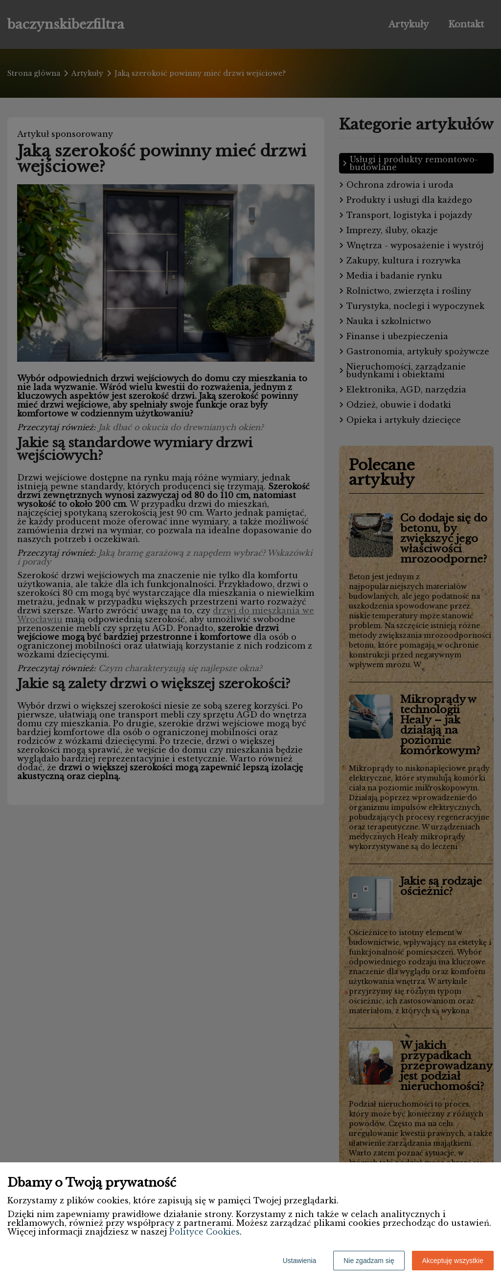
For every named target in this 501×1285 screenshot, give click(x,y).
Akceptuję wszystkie (452, 1260)
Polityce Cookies (204, 1232)
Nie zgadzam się (368, 1260)
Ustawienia (299, 1260)
